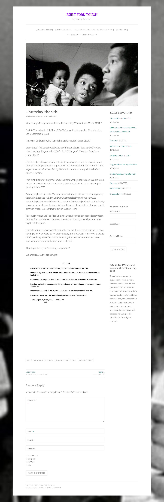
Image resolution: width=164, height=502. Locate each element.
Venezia (113, 183)
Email (30, 440)
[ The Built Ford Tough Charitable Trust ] (94, 30)
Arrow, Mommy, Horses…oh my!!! (45, 373)
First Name (115, 211)
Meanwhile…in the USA (120, 118)
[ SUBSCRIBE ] (122, 30)
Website (31, 449)
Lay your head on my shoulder (123, 164)
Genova (113, 140)
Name (30, 431)
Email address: (116, 236)
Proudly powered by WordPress (40, 485)
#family (49, 360)
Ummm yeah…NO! (84, 373)
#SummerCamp (86, 360)
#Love (73, 360)
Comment (31, 401)
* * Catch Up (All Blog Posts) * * (82, 34)
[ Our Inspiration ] (44, 30)
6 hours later (115, 194)
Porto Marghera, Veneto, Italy (123, 174)
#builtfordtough (35, 360)
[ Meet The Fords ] (63, 30)
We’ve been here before (120, 146)
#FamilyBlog (62, 360)
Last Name (115, 224)
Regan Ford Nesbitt (47, 116)
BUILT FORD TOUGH (82, 14)
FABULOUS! (115, 188)
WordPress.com (54, 488)
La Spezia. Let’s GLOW (119, 155)
